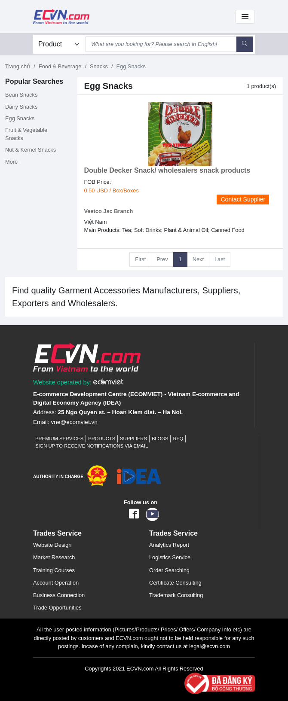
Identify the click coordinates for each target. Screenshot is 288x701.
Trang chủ (17, 66)
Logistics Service (169, 557)
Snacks (99, 66)
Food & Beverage (60, 66)
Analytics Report (169, 545)
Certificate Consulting (175, 582)
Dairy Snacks (21, 107)
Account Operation (56, 582)
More (11, 161)
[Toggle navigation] (245, 17)
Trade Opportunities (57, 607)
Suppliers (133, 438)
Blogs (160, 438)
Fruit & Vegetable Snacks (26, 134)
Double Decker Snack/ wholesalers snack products (167, 170)
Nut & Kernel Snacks (30, 149)
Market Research (54, 557)
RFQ (178, 438)
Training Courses (54, 570)
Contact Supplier (243, 199)
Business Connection (59, 595)
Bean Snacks (21, 94)
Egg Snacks (19, 118)
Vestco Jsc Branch (108, 211)
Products (101, 438)
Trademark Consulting (176, 595)
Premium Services (59, 438)
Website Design (52, 545)
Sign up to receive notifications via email (91, 445)
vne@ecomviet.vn (74, 422)
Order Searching (169, 570)
